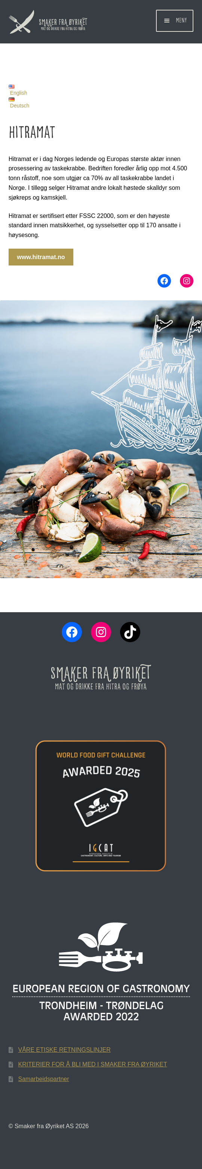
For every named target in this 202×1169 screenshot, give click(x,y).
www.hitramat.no (41, 257)
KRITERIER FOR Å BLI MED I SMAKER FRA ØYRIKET (92, 1064)
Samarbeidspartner (43, 1079)
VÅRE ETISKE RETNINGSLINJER (64, 1050)
